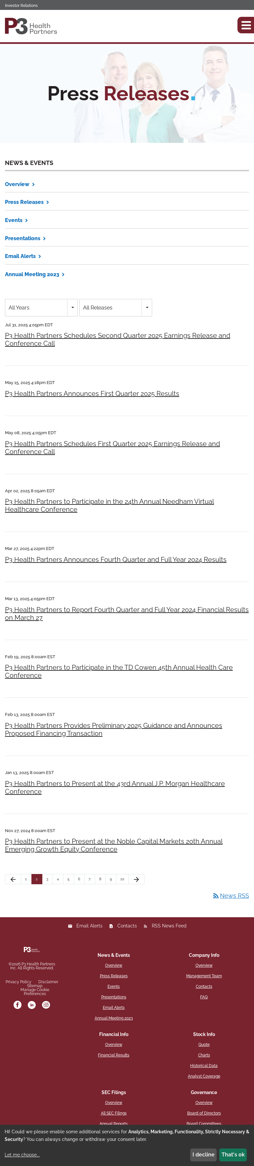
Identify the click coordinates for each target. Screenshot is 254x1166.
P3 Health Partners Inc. (32, 966)
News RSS (230, 895)
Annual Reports (114, 1123)
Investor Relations (21, 5)
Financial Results (113, 1055)
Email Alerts (20, 256)
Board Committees (204, 1123)
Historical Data (204, 1065)
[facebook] (17, 1005)
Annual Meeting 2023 (32, 274)
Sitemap (34, 986)
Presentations (22, 238)
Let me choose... (22, 1154)
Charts (204, 1055)
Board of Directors (204, 1113)
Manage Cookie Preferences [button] (35, 992)
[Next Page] (136, 879)
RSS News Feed (169, 925)
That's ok (233, 1154)
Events (13, 220)
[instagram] (46, 1005)
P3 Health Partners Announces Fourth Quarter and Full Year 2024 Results (116, 560)
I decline (203, 1154)
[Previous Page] (13, 879)
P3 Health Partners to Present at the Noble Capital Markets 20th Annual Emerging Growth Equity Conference (114, 845)
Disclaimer (48, 982)
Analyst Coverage (204, 1076)
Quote (204, 1044)
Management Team (204, 976)
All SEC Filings (114, 1113)
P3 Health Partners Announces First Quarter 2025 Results (92, 394)
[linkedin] (32, 1005)
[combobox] (41, 307)
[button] (245, 25)
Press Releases (24, 202)
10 (122, 879)
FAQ (204, 997)
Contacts (127, 925)
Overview (17, 184)
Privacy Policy (18, 982)
